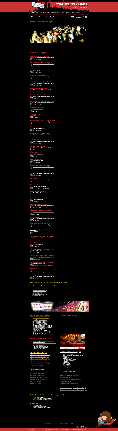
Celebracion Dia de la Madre (39, 345)
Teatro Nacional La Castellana (39, 186)
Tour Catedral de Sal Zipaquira (69, 359)
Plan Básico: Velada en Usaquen (40, 320)
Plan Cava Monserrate (37, 329)
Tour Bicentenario (66, 367)
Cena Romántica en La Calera (39, 322)
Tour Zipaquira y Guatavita (68, 360)
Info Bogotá (31, 12)
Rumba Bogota (70, 12)
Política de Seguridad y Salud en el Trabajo (42, 398)
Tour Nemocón (66, 361)
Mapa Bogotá (70, 16)
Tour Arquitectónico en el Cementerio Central (42, 344)
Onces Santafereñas (67, 364)
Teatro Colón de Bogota (38, 192)
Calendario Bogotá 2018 (80, 17)
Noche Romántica (66, 365)
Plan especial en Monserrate (39, 328)
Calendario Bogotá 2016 (80, 15)
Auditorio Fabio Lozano (38, 109)
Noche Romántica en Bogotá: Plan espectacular (43, 326)
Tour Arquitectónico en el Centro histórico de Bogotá (44, 343)
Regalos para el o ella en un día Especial (41, 332)
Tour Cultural (65, 356)
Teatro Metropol (33, 230)
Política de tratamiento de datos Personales (42, 399)
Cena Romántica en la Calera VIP (40, 321)
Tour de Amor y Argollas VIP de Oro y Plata (42, 331)
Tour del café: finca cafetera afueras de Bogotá (73, 355)
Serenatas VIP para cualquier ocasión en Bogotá (43, 341)
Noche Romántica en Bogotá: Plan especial (42, 325)
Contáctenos (48, 423)
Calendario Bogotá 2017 (80, 16)
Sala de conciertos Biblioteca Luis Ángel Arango (43, 57)
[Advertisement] (57, 48)
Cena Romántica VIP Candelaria (40, 323)
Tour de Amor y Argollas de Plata (40, 330)
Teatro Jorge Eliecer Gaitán (39, 128)
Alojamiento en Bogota (47, 12)
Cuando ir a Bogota (64, 12)
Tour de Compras (66, 363)
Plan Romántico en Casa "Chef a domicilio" (42, 334)
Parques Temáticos (67, 366)
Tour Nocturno (66, 362)
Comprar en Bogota (77, 12)
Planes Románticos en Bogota (53, 429)
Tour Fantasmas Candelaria (39, 342)
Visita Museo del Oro (67, 358)
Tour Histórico (66, 357)
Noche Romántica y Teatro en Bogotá (41, 318)
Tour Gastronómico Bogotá (39, 348)
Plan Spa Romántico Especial (39, 333)
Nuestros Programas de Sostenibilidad (41, 407)
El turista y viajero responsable (39, 406)
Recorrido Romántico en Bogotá (40, 324)
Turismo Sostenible (37, 405)
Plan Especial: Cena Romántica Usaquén (42, 319)
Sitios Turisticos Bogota (38, 12)
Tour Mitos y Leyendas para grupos (40, 347)
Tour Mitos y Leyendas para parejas (40, 346)
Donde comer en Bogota (55, 12)
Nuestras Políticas (83, 429)
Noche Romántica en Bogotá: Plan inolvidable (43, 327)
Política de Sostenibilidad (38, 397)
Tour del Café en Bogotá (68, 354)
